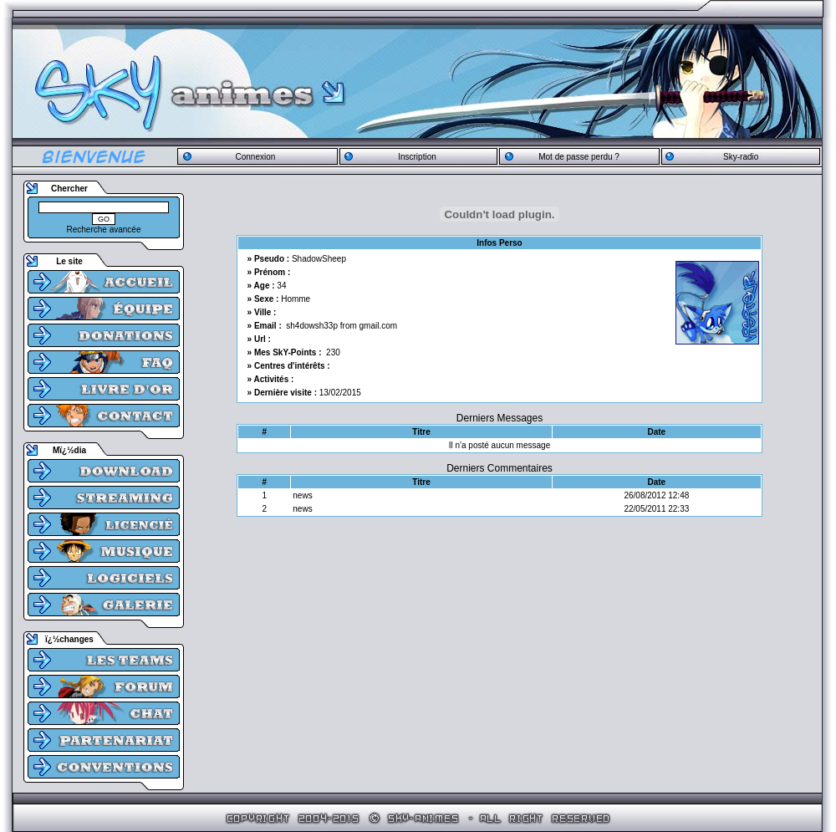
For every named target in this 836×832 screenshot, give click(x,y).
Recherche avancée (104, 229)
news (302, 495)
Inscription (417, 156)
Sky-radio (740, 156)
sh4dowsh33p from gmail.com (341, 325)
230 (333, 352)
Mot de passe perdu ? (578, 156)
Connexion (255, 156)
